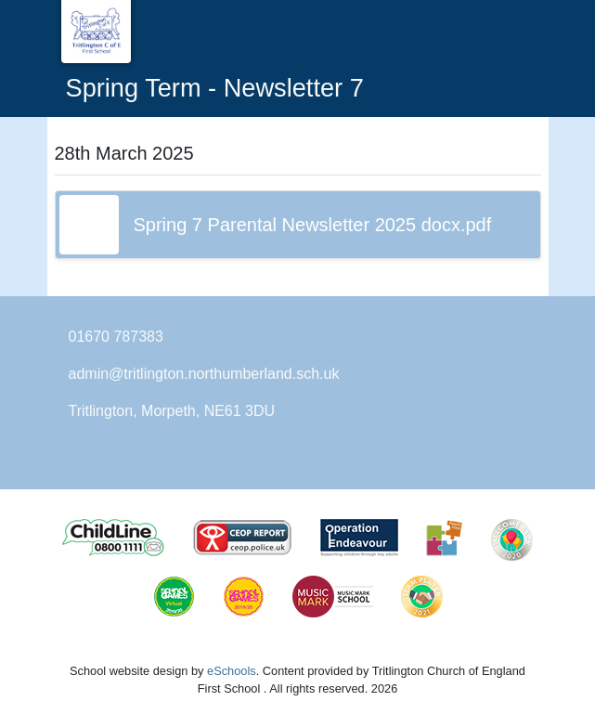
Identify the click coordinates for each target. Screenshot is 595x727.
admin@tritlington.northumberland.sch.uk (204, 374)
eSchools (231, 671)
